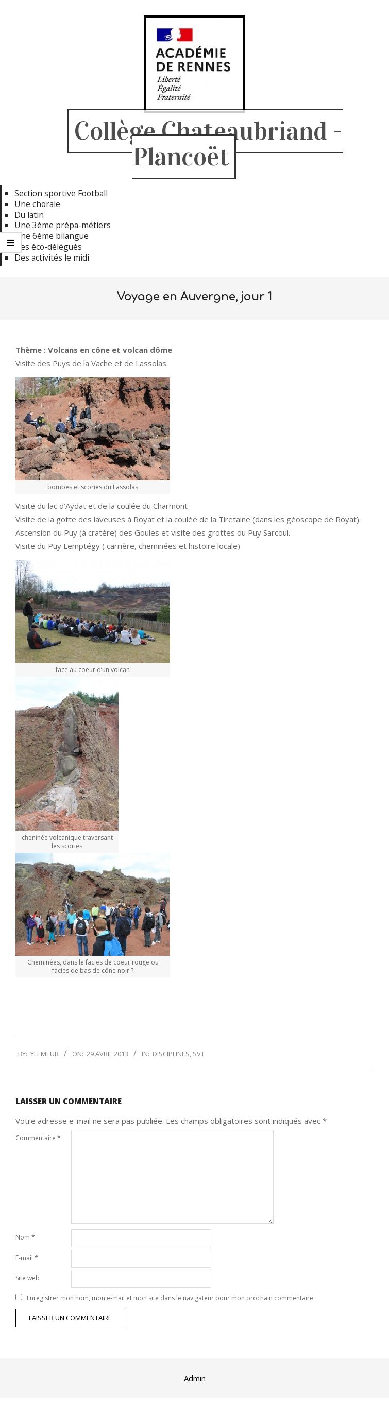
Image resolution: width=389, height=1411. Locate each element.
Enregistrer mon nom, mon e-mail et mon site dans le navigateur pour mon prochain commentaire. (171, 1298)
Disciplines (171, 1053)
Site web (27, 1278)
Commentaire (38, 1137)
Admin (195, 1378)
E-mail (26, 1257)
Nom (25, 1237)
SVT (199, 1053)
